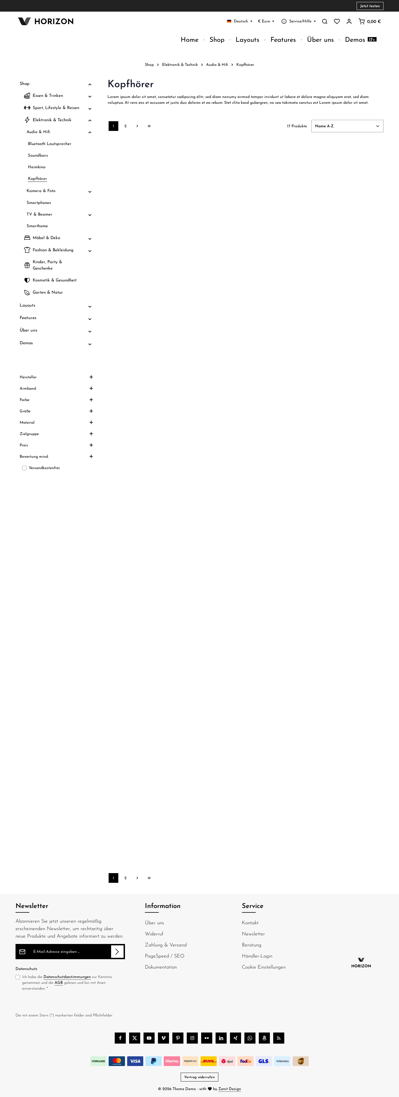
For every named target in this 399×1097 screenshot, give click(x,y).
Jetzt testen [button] (370, 5)
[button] (90, 83)
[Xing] (235, 1038)
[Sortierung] (347, 126)
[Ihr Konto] (349, 21)
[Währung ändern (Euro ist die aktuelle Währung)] (266, 21)
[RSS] (278, 1038)
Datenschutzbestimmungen (67, 976)
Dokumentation (161, 967)
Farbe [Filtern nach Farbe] (56, 420)
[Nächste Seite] (137, 126)
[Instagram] (192, 1038)
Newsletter (253, 933)
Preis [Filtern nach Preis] (56, 466)
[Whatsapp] (249, 1038)
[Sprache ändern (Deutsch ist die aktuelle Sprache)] (240, 21)
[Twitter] (134, 1038)
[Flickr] (206, 1038)
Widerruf (154, 933)
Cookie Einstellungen (264, 967)
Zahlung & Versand (166, 944)
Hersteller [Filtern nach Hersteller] (56, 397)
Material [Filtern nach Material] (56, 443)
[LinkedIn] (221, 1038)
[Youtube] (149, 1038)
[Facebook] (120, 1038)
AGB (59, 982)
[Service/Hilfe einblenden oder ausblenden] (298, 21)
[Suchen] (324, 21)
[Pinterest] (177, 1038)
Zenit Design (229, 1088)
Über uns (154, 922)
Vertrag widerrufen (199, 1077)
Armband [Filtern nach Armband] (56, 409)
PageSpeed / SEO (165, 956)
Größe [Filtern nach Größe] (56, 432)
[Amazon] (264, 1038)
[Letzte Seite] (149, 126)
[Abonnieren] (117, 951)
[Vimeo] (163, 1038)
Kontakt (250, 922)
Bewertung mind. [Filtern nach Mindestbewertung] (56, 477)
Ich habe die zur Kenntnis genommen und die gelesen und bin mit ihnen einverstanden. (67, 982)
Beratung (251, 944)
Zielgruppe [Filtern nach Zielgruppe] (56, 454)
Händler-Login (257, 956)
